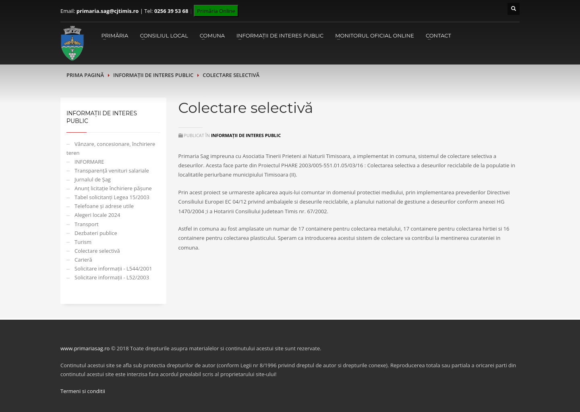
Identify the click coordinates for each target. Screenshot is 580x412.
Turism (83, 242)
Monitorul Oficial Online (374, 35)
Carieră (83, 259)
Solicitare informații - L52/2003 (112, 277)
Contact (438, 35)
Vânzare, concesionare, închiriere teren (110, 148)
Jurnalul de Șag (93, 179)
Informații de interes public (279, 35)
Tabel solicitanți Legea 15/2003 (112, 197)
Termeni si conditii (82, 391)
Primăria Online (216, 11)
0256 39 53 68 (171, 11)
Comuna (212, 35)
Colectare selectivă (97, 250)
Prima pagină (85, 75)
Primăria (114, 35)
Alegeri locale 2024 (97, 214)
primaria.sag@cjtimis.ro (108, 11)
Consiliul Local (164, 35)
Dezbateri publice (96, 233)
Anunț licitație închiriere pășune (113, 188)
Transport (87, 224)
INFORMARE (89, 161)
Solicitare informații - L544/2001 (113, 268)
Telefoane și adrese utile (104, 206)
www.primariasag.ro (85, 348)
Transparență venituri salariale (112, 170)
